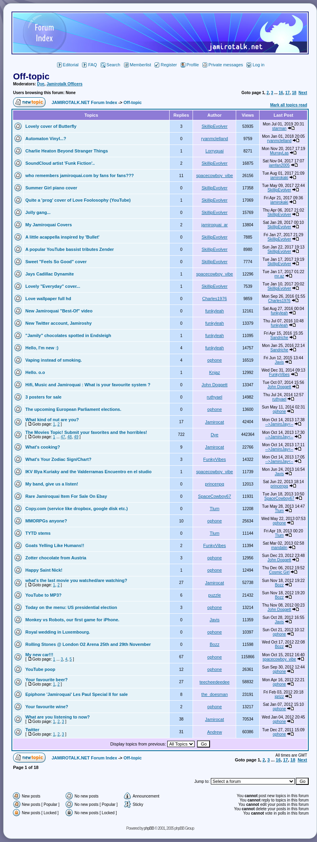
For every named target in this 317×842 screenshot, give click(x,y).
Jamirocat (214, 422)
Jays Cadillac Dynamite (49, 274)
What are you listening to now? (57, 717)
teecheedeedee (215, 682)
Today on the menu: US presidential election (71, 607)
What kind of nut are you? (52, 419)
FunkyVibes (279, 374)
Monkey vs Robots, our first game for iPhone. (72, 619)
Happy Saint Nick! (44, 570)
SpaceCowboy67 (214, 496)
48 (69, 437)
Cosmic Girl (279, 572)
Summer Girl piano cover (51, 187)
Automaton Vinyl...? (45, 138)
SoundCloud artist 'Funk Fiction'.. (60, 163)
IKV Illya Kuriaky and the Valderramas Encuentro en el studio (88, 471)
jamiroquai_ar (214, 224)
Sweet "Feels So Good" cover (56, 261)
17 (287, 93)
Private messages (222, 64)
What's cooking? (42, 447)
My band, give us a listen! (51, 484)
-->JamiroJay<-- (279, 424)
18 (294, 93)
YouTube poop (40, 669)
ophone (214, 360)
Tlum (214, 508)
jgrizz (279, 696)
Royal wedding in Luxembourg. (57, 632)
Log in (255, 64)
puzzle (214, 595)
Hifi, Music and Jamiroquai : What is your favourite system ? (87, 384)
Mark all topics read (288, 105)
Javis (279, 362)
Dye (40, 84)
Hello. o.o (35, 372)
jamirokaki (279, 177)
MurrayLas (279, 153)
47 (63, 437)
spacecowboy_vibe (214, 175)
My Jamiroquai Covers (48, 224)
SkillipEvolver (214, 126)
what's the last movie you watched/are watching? (76, 580)
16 (281, 93)
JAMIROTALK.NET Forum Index (84, 102)
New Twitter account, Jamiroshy (58, 323)
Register (166, 64)
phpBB (149, 828)
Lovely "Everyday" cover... (52, 286)
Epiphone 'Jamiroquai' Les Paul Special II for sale (76, 694)
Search (110, 64)
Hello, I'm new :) (41, 347)
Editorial (68, 64)
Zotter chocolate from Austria (55, 557)
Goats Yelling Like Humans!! (54, 545)
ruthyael (214, 397)
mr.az (279, 276)
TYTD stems (38, 533)
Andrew (214, 732)
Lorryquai (215, 150)
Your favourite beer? (46, 679)
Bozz (279, 585)
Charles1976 (214, 298)
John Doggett (214, 384)
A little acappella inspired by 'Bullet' (62, 237)
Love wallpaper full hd (48, 298)
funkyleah (214, 310)
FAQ (89, 64)
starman (279, 128)
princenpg (214, 484)
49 (76, 437)
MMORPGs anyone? (46, 520)
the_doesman (214, 694)
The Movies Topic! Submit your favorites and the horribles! (86, 432)
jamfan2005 (279, 165)
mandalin (279, 547)
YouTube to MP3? (43, 595)
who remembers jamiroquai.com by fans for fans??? (79, 175)
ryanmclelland (214, 138)
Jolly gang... (38, 212)
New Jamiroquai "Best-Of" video (58, 310)
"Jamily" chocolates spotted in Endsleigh (68, 335)
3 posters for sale (43, 397)
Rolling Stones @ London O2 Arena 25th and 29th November (88, 644)
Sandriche (279, 337)
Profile (190, 64)
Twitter (32, 729)
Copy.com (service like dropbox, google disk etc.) (76, 508)
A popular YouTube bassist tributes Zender (69, 249)
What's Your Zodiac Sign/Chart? (58, 459)
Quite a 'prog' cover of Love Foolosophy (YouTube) (78, 200)
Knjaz (214, 372)
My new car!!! (39, 654)
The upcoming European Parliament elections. (73, 409)
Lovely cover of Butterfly (50, 126)
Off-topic (31, 76)
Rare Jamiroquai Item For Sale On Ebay (66, 496)
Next (302, 93)
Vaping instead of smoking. (53, 360)
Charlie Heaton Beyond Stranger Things (66, 150)
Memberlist (137, 64)
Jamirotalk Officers (64, 84)
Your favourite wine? (46, 706)
